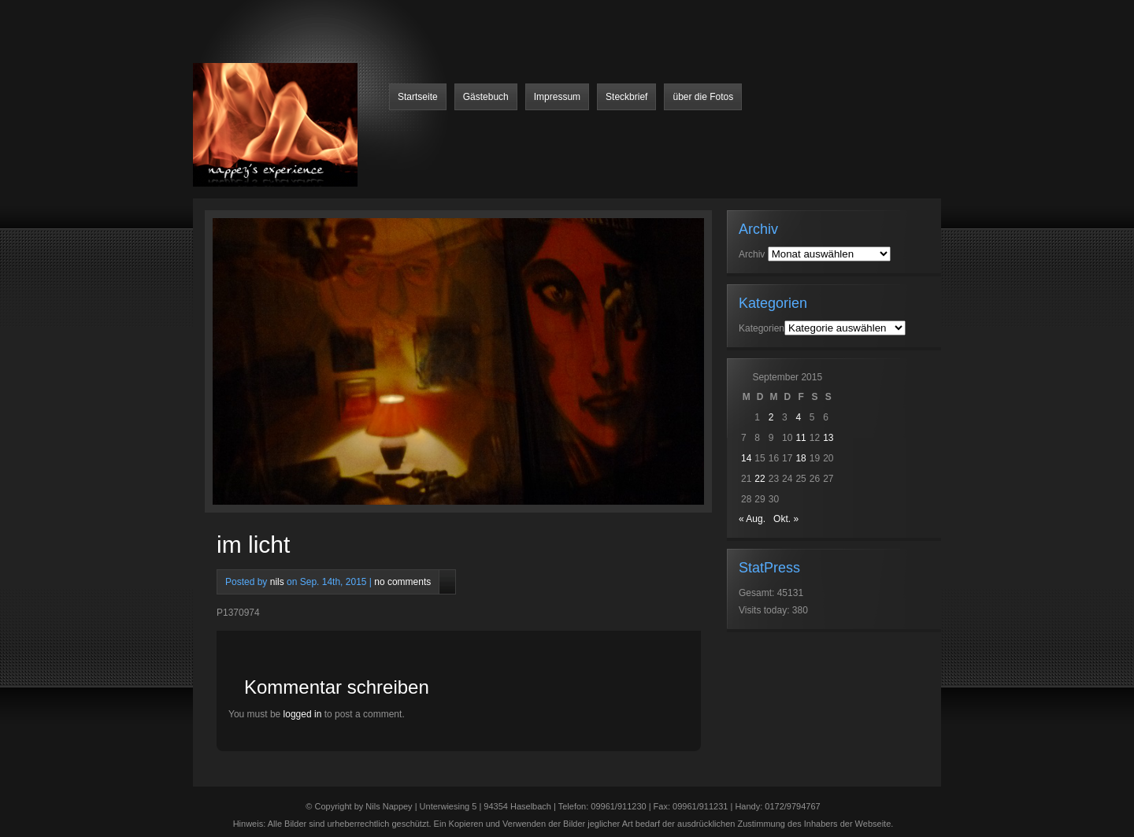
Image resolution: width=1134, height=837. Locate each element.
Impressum (557, 96)
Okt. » (786, 518)
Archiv (752, 254)
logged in (303, 714)
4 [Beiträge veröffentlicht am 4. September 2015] (798, 417)
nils (277, 581)
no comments (402, 581)
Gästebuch (486, 96)
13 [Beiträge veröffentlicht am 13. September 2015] (828, 437)
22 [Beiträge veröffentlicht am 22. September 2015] (759, 478)
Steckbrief (626, 96)
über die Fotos (703, 96)
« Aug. (752, 518)
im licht (253, 544)
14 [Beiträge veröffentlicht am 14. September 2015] (746, 458)
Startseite (418, 96)
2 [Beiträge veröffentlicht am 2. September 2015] (771, 417)
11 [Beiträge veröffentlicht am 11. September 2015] (800, 437)
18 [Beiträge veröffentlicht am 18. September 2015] (800, 458)
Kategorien (761, 328)
